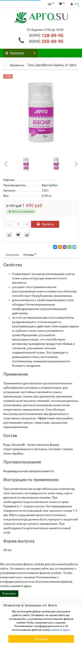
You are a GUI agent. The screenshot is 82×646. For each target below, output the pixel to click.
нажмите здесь (20, 586)
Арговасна (17, 65)
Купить (45, 224)
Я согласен (9, 593)
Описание (12, 254)
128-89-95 (46, 35)
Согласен (41, 639)
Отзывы (29, 254)
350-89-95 (46, 41)
